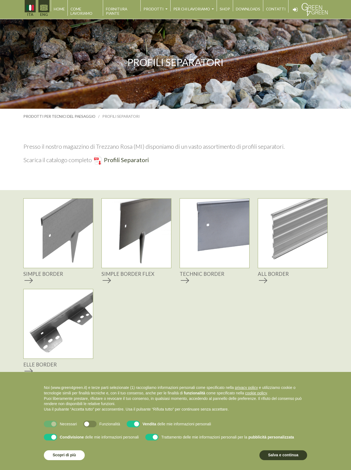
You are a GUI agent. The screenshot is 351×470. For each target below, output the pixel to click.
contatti (275, 9)
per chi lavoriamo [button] (192, 9)
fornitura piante (116, 11)
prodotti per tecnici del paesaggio (59, 116)
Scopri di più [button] (64, 455)
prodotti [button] (153, 9)
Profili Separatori (126, 160)
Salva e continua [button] (283, 455)
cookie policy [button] (256, 393)
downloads (248, 9)
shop (225, 9)
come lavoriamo (81, 11)
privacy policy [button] (246, 387)
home (59, 9)
